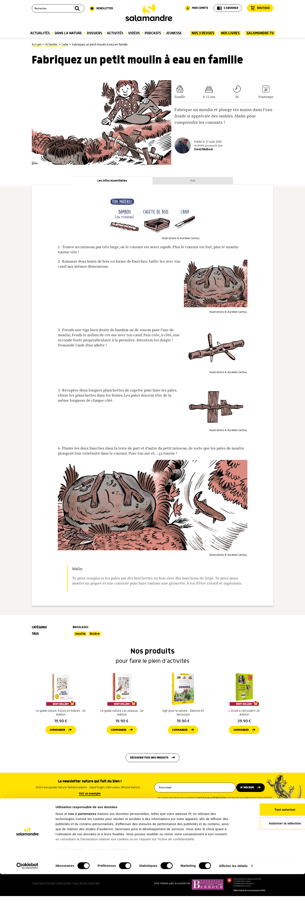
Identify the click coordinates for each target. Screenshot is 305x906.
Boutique (260, 8)
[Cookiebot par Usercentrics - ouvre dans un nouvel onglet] (27, 898)
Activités (115, 33)
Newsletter (101, 8)
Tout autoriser (269, 841)
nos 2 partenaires (82, 845)
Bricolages (80, 628)
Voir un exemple (90, 805)
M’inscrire (250, 799)
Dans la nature (68, 33)
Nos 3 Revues (203, 33)
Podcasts (153, 33)
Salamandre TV (260, 33)
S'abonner (227, 8)
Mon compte (196, 8)
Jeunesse (174, 33)
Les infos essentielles (112, 181)
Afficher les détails (233, 897)
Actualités (40, 33)
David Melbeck (203, 149)
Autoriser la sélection (270, 855)
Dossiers (94, 33)
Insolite (80, 634)
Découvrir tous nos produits (149, 768)
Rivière (95, 634)
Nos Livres (230, 33)
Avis (193, 181)
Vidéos (134, 33)
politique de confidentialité (211, 809)
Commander (57, 739)
